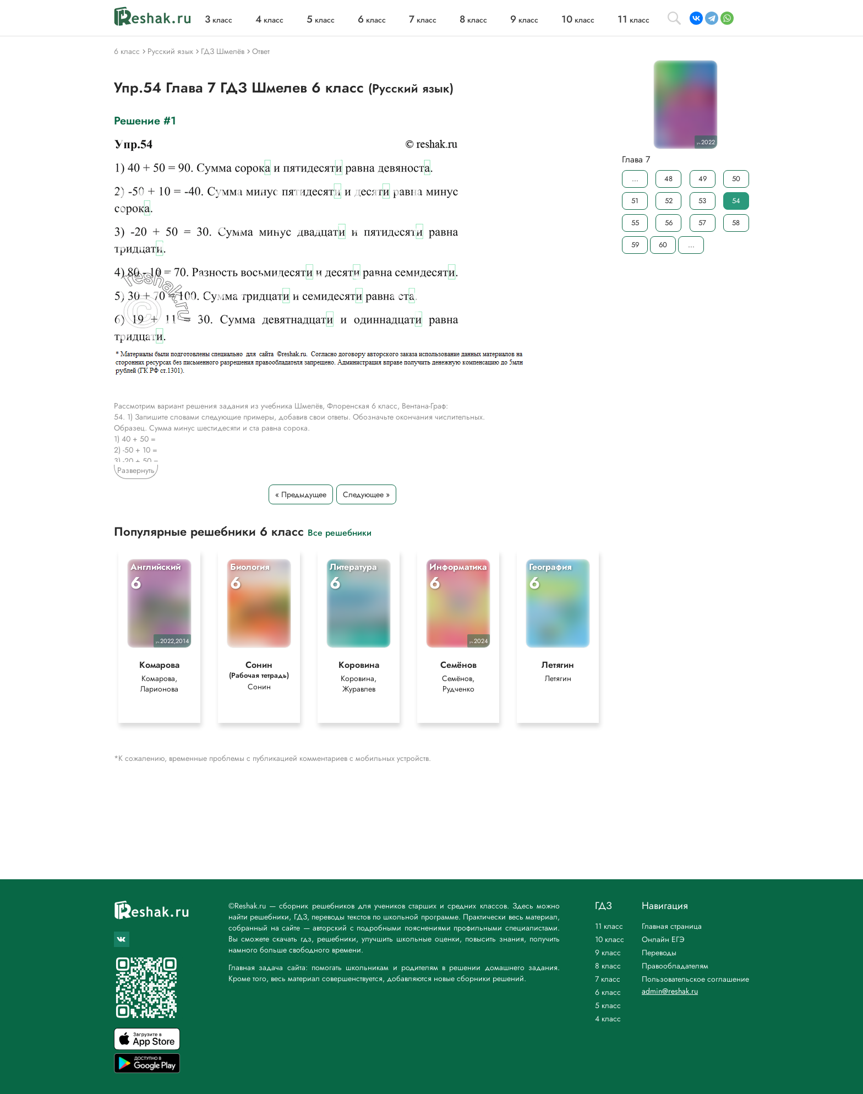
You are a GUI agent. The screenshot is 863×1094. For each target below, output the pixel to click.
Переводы (659, 952)
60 (663, 245)
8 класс (608, 965)
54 (736, 200)
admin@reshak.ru (670, 991)
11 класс (609, 926)
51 (634, 200)
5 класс (608, 1005)
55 (635, 222)
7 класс (607, 978)
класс (218, 19)
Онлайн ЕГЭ (663, 939)
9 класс (608, 952)
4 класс (608, 1018)
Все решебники (340, 532)
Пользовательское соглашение (695, 978)
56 (669, 222)
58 (736, 222)
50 (736, 178)
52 (669, 200)
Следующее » (366, 494)
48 (668, 178)
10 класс (609, 939)
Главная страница (672, 926)
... (635, 178)
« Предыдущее (300, 494)
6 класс (608, 992)
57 (702, 222)
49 (702, 178)
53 (702, 200)
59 (635, 245)
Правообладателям (675, 965)
